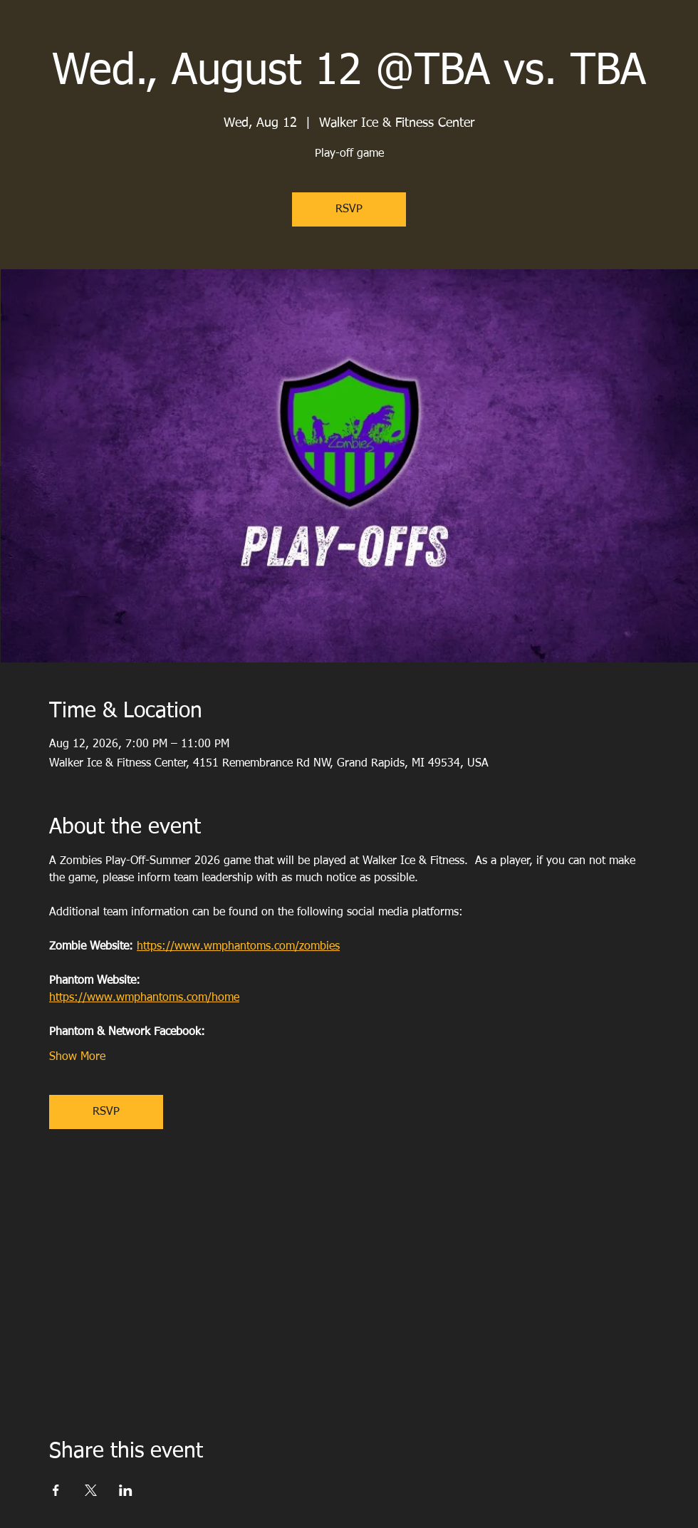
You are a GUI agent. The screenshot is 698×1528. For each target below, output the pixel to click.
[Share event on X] (91, 1490)
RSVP (349, 209)
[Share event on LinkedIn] (125, 1490)
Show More (77, 1057)
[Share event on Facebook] (56, 1490)
